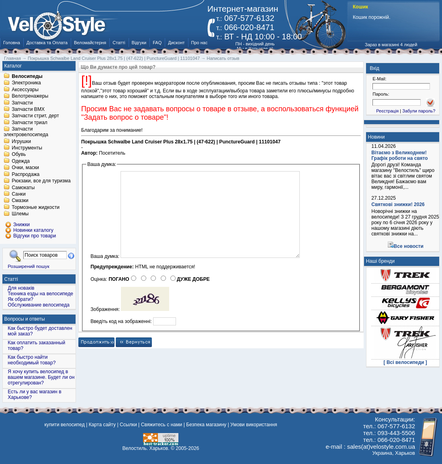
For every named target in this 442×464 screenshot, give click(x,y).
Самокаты (23, 187)
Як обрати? (20, 299)
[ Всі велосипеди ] (405, 362)
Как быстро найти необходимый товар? (31, 360)
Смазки (20, 201)
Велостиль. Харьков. (146, 448)
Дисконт (176, 42)
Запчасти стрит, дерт (35, 116)
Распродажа (25, 174)
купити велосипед (64, 424)
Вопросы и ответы (24, 319)
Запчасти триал (29, 122)
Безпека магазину (206, 424)
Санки (19, 194)
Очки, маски (25, 168)
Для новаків (21, 288)
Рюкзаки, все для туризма (41, 181)
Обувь (19, 154)
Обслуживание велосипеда (39, 305)
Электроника (26, 83)
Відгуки (139, 42)
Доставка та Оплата (47, 42)
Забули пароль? (418, 110)
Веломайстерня (90, 42)
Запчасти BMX (28, 109)
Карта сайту (102, 424)
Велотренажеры (30, 96)
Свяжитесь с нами (161, 424)
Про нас (199, 42)
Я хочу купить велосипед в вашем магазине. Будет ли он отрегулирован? (41, 377)
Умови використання (253, 424)
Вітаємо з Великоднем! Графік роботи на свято (399, 155)
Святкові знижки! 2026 (398, 204)
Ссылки (128, 424)
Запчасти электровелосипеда (26, 132)
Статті (119, 42)
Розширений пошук (28, 266)
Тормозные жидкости (35, 207)
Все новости (409, 246)
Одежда (21, 161)
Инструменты (27, 148)
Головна (11, 42)
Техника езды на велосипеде (40, 293)
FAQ (157, 42)
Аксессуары (25, 89)
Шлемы (20, 214)
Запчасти (22, 103)
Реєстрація (387, 110)
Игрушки (21, 141)
